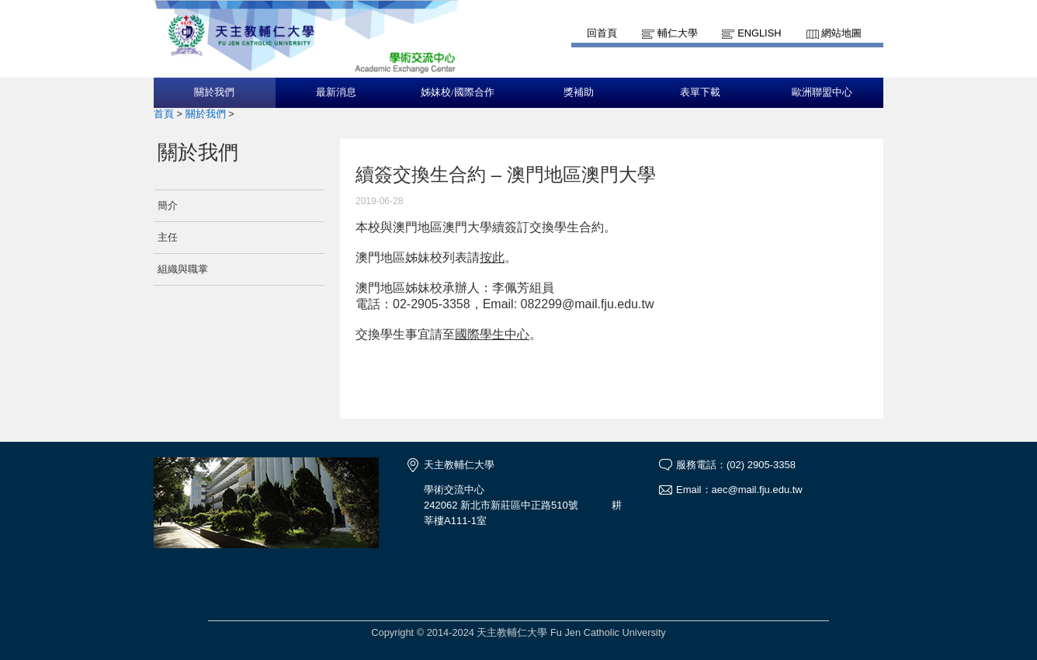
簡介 (168, 205)
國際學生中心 (492, 334)
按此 (492, 257)
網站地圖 (841, 33)
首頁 (164, 114)
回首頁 (602, 33)
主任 (168, 237)
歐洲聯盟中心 (822, 92)
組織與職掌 (183, 269)
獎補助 (579, 92)
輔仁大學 (677, 33)
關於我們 (214, 92)
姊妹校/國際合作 (457, 92)
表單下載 (700, 92)
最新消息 (336, 92)
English (759, 33)
